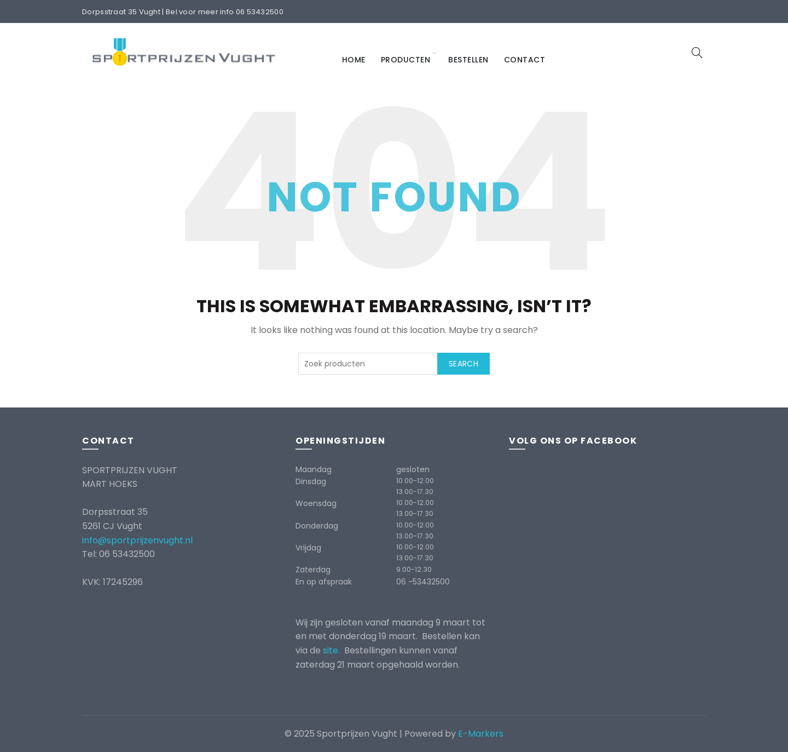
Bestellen (468, 59)
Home (354, 59)
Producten (406, 59)
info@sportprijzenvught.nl (137, 540)
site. (332, 650)
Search (463, 363)
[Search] (697, 52)
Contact (525, 59)
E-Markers (480, 733)
